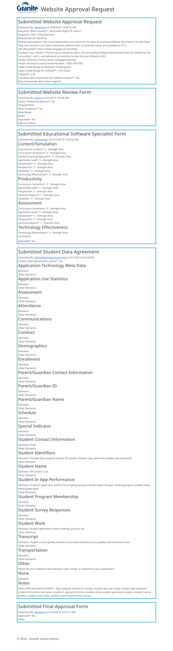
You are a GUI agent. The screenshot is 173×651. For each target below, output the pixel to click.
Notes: (21, 116)
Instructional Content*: (31, 149)
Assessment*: (26, 163)
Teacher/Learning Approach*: (34, 156)
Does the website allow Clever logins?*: (40, 81)
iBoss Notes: (25, 112)
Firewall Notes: (26, 105)
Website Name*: (27, 38)
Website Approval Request (77, 9)
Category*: (24, 74)
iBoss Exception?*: (28, 108)
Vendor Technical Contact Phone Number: (41, 63)
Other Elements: (27, 274)
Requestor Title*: (27, 34)
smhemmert (41, 139)
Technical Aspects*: (29, 195)
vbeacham (40, 27)
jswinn (38, 98)
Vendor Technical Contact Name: (36, 59)
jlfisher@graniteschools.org (49, 257)
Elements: (23, 271)
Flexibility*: (24, 171)
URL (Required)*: (27, 49)
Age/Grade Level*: (28, 160)
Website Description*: (30, 41)
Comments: (24, 236)
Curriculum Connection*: (32, 153)
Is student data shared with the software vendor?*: (46, 77)
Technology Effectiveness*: (33, 174)
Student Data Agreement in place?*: (38, 261)
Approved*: (24, 119)
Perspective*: (25, 167)
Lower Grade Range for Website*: (37, 67)
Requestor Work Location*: (33, 31)
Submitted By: (26, 27)
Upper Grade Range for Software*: (37, 70)
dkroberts (39, 612)
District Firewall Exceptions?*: (34, 101)
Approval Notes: (27, 123)
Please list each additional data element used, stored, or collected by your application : (66, 569)
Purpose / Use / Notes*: (31, 52)
